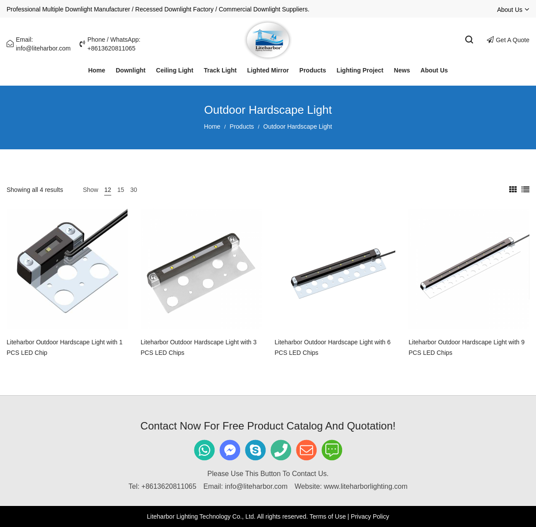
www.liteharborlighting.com (365, 486)
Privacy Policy (370, 516)
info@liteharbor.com (256, 486)
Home (212, 126)
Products (242, 126)
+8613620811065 (169, 486)
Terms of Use (328, 516)
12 (107, 189)
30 (133, 189)
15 (120, 189)
